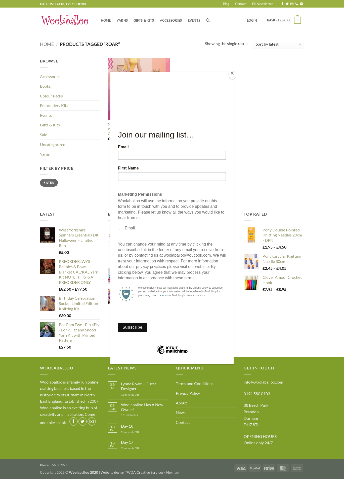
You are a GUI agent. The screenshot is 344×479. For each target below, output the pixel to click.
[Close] (232, 74)
